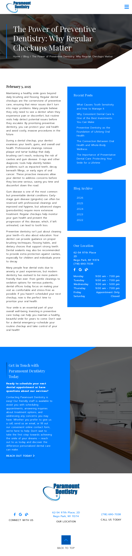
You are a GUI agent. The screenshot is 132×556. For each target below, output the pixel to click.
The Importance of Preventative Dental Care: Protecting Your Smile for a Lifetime (96, 159)
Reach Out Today (20, 456)
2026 (80, 198)
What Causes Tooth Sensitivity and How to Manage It (95, 107)
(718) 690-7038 (83, 264)
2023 (80, 214)
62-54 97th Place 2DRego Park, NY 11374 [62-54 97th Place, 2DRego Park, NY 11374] (66, 514)
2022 (80, 220)
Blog (26, 56)
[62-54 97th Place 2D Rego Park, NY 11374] (97, 256)
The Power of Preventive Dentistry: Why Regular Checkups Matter (72, 56)
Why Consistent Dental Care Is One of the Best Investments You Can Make (95, 118)
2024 (80, 209)
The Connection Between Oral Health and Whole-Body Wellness (95, 145)
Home (16, 56)
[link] (18, 7)
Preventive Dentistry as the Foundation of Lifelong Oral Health (93, 132)
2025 (80, 203)
